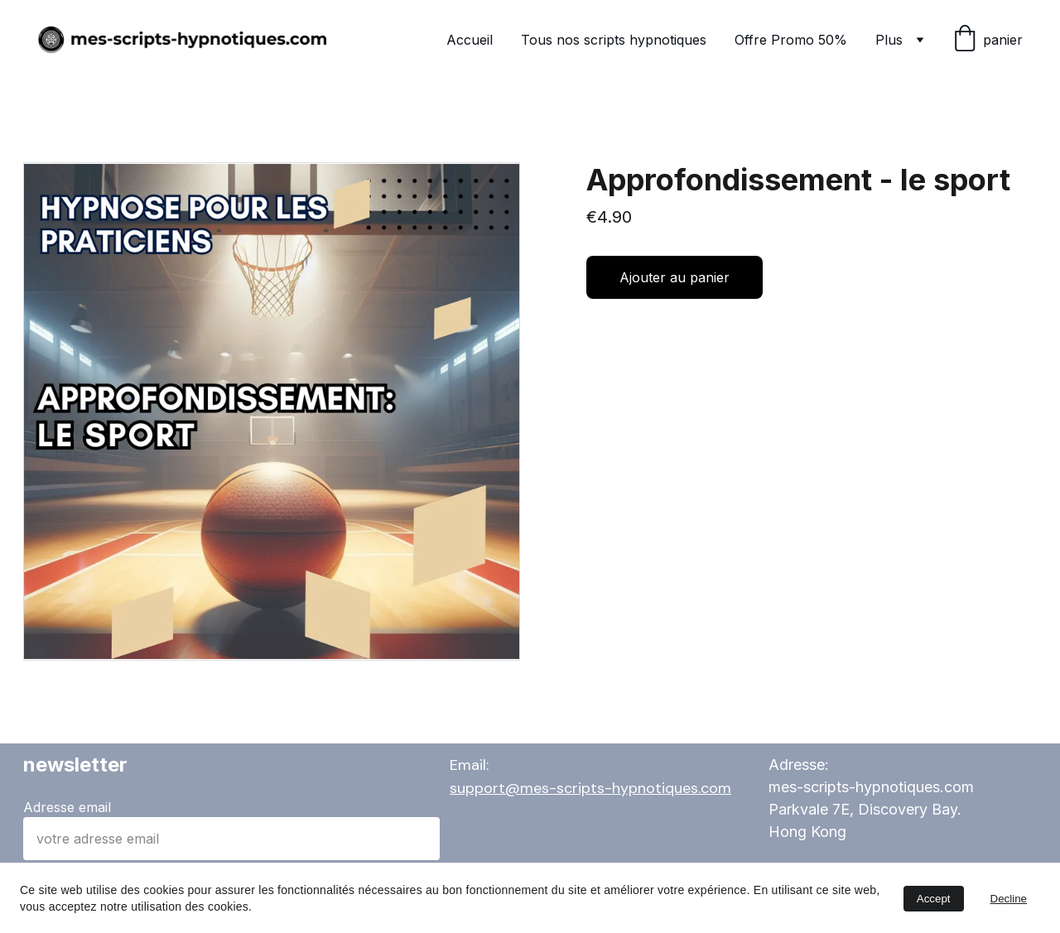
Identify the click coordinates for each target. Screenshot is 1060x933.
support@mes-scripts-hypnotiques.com (590, 788)
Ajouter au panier (674, 277)
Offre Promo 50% (791, 39)
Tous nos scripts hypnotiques (613, 39)
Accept (934, 898)
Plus (889, 39)
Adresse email (67, 807)
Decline (1008, 898)
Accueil (469, 39)
